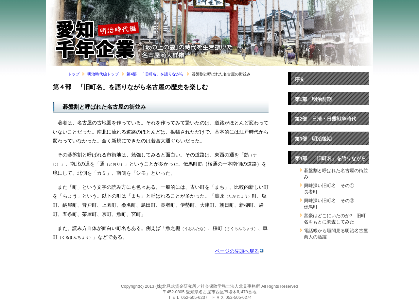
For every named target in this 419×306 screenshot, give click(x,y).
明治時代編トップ (103, 74)
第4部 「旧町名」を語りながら (155, 74)
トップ (73, 74)
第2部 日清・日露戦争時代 (326, 118)
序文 (300, 79)
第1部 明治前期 (313, 99)
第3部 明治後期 (313, 138)
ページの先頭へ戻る (239, 251)
